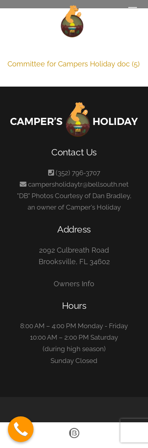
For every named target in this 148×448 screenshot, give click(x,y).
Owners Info (74, 284)
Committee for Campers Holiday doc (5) (73, 64)
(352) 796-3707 (78, 173)
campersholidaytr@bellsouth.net (78, 184)
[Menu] (133, 11)
